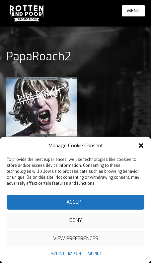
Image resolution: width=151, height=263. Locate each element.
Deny (75, 220)
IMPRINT (57, 254)
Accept (75, 202)
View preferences (75, 238)
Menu (133, 11)
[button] (141, 145)
